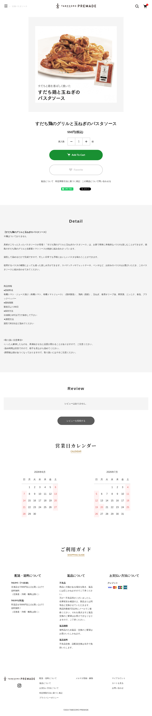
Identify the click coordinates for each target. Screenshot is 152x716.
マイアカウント (118, 678)
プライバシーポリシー (49, 698)
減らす (71, 141)
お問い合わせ (118, 688)
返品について (47, 181)
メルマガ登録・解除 (84, 678)
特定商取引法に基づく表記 (67, 181)
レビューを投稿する (76, 421)
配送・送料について (48, 678)
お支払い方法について (49, 688)
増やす (86, 141)
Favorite (76, 170)
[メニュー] (6, 6)
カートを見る (118, 683)
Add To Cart (76, 155)
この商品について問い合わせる (96, 181)
